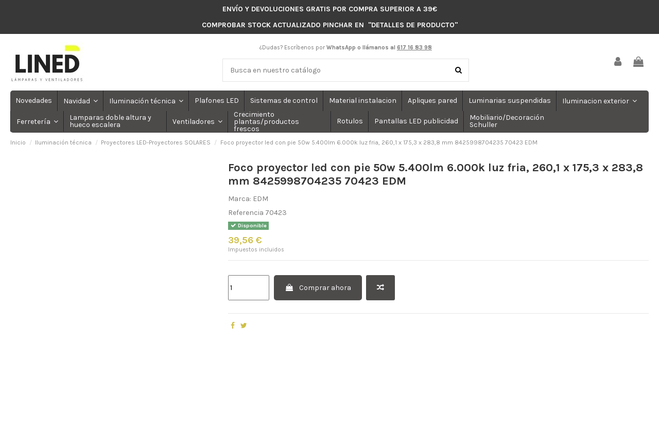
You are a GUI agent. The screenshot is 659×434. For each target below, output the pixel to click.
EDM (260, 198)
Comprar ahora (318, 287)
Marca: (239, 198)
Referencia (246, 212)
